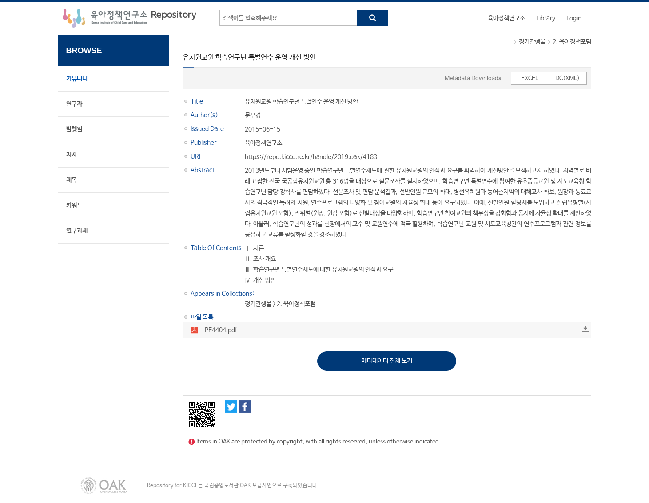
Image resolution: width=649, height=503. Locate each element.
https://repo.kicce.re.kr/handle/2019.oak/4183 (311, 156)
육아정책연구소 (506, 18)
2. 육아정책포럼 (572, 41)
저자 (71, 154)
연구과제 (77, 230)
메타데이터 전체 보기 (387, 360)
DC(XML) (567, 78)
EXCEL (529, 78)
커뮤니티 (77, 78)
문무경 (253, 115)
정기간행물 (532, 41)
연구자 (74, 104)
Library (545, 18)
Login (573, 18)
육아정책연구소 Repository (129, 18)
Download (585, 329)
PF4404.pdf (221, 330)
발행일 (74, 129)
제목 (71, 180)
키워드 (74, 205)
